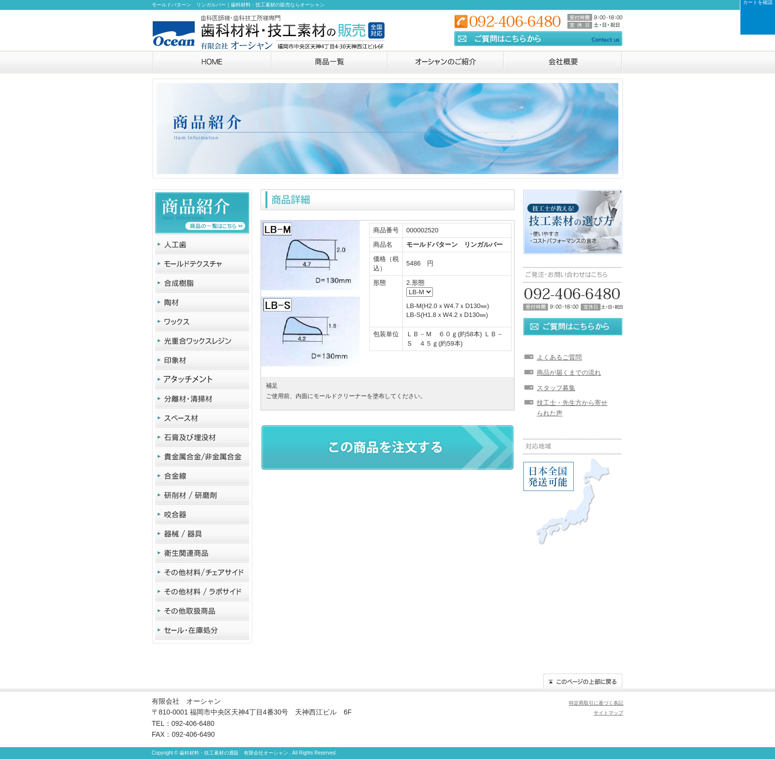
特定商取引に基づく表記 (596, 703)
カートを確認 (758, 2)
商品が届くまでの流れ (569, 372)
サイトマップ (608, 712)
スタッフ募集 (556, 388)
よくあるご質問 (559, 357)
